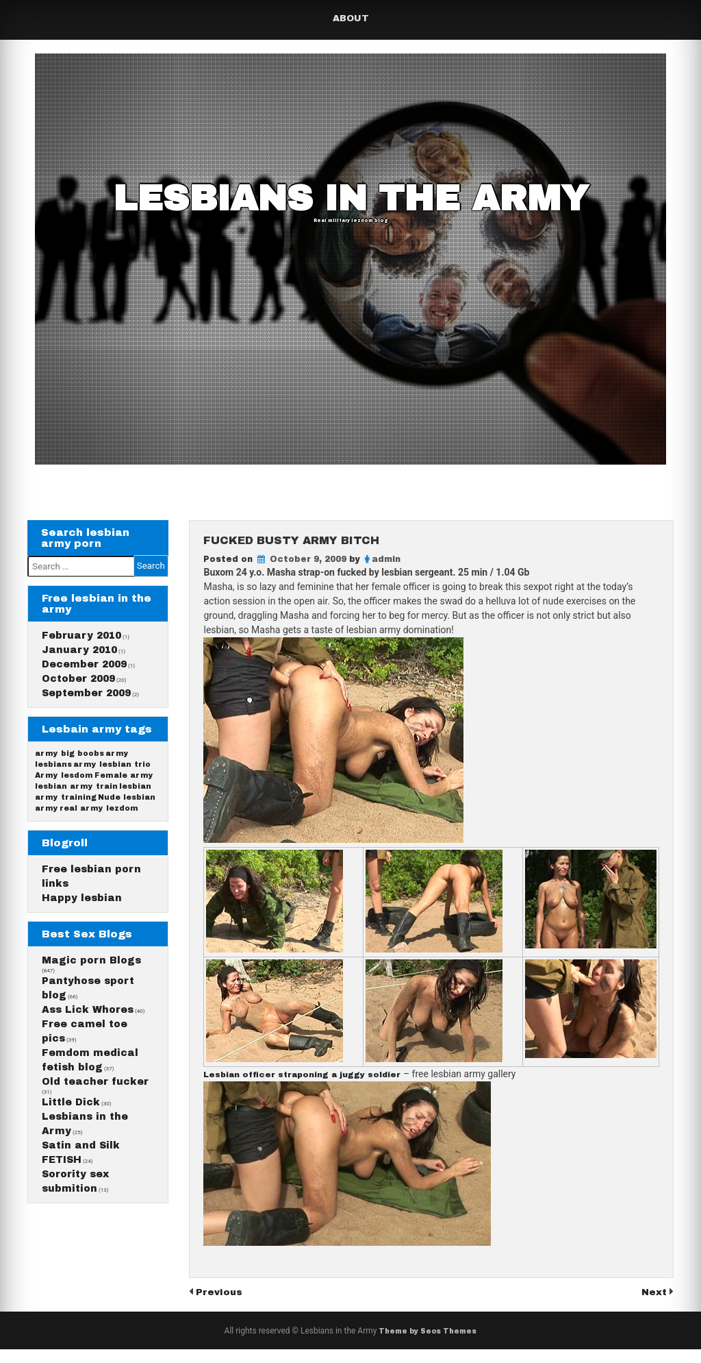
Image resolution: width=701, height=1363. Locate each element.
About (351, 18)
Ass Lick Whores (87, 1066)
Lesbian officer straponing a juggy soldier (322, 1088)
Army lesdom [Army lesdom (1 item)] (64, 800)
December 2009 (84, 672)
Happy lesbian (82, 939)
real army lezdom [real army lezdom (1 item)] (100, 841)
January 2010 (79, 658)
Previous (222, 1305)
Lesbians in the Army (351, 202)
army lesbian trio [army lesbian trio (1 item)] (113, 786)
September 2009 (86, 701)
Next (653, 1305)
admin (386, 571)
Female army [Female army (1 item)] (125, 800)
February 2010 (81, 644)
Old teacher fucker (95, 1151)
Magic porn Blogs (91, 1010)
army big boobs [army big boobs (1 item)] (69, 772)
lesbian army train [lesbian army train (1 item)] (76, 814)
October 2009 (78, 687)
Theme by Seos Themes (427, 1344)
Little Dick (71, 1178)
